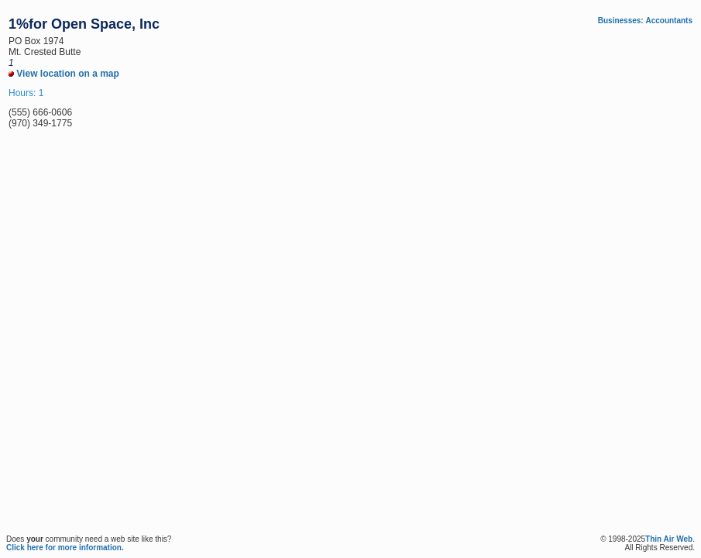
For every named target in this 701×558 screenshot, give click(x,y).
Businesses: (621, 20)
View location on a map (64, 73)
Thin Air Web (668, 539)
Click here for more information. (65, 547)
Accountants (668, 20)
